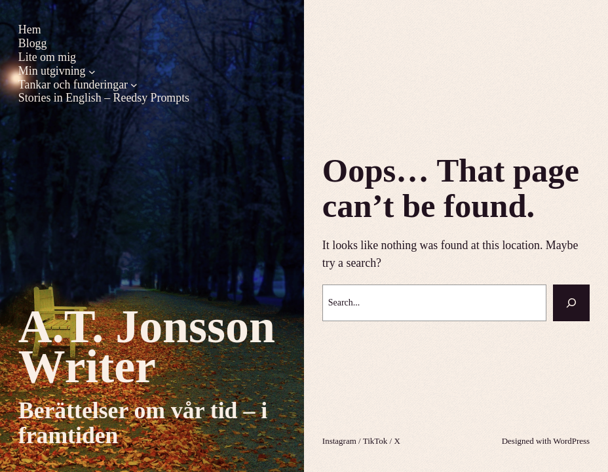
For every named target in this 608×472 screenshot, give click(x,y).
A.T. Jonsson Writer (146, 346)
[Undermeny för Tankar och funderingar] (134, 84)
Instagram (339, 441)
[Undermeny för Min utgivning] (92, 71)
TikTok (375, 441)
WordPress (571, 441)
